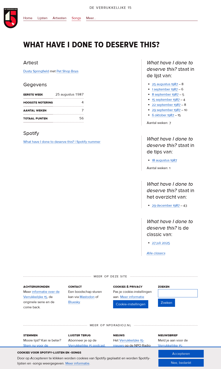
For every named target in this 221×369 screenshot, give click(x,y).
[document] (110, 360)
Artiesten (59, 18)
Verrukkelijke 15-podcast (86, 345)
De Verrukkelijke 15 (111, 8)
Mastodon (87, 297)
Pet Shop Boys (67, 71)
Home (27, 18)
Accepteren (181, 356)
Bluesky (74, 302)
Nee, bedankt (181, 365)
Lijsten (42, 18)
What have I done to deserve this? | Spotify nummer (61, 142)
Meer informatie (132, 297)
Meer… (91, 18)
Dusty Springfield (36, 71)
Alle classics (156, 253)
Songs (76, 18)
